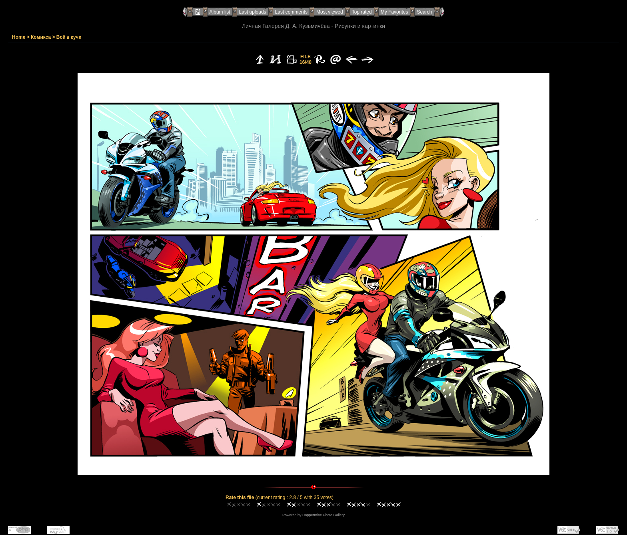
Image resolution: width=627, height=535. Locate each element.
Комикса (41, 37)
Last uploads (252, 12)
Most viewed (329, 12)
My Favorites (394, 12)
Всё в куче (68, 37)
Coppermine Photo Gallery (323, 515)
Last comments (291, 12)
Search (424, 12)
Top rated (362, 12)
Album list (220, 12)
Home (18, 37)
